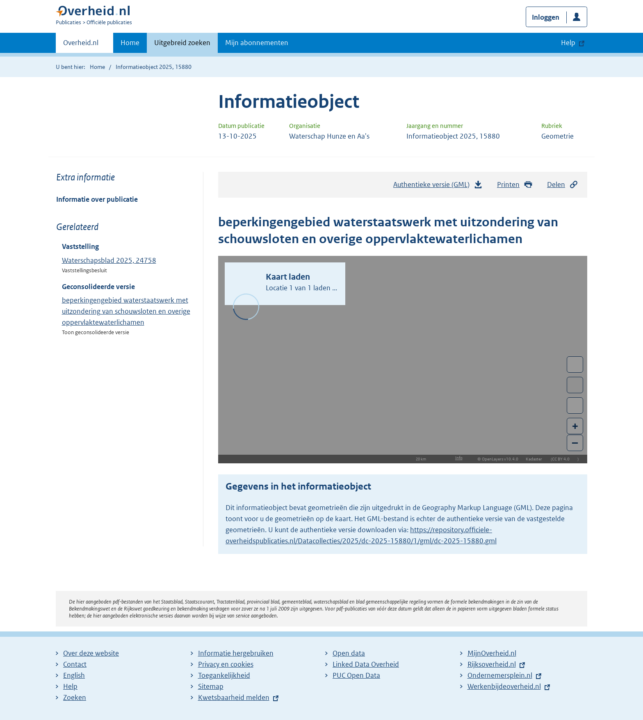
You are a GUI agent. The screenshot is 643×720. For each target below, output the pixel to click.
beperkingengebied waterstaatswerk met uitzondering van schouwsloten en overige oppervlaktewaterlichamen (126, 311)
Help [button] (568, 42)
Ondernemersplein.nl (499, 675)
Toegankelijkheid (224, 675)
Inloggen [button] (545, 17)
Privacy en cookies (225, 664)
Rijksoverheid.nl (491, 664)
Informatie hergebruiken (236, 653)
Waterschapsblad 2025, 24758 (109, 260)
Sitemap (210, 686)
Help (70, 686)
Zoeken (74, 697)
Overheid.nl (80, 45)
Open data (349, 653)
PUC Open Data (356, 675)
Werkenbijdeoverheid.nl (504, 686)
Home (130, 42)
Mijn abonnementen (256, 42)
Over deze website (91, 653)
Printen (515, 184)
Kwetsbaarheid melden (233, 697)
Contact (75, 664)
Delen (562, 184)
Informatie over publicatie (97, 199)
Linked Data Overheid (366, 664)
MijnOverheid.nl (491, 653)
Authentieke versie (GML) (438, 186)
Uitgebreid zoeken (182, 42)
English (74, 675)
